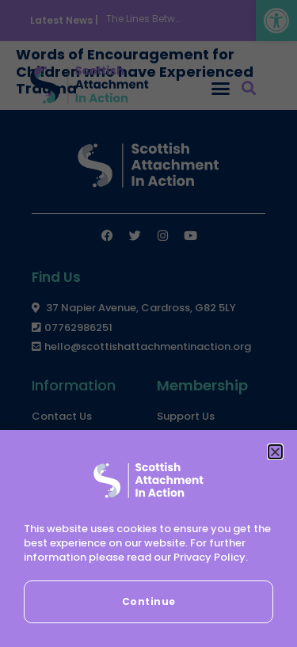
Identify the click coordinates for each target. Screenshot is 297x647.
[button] (275, 452)
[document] (148, 323)
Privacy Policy (209, 557)
